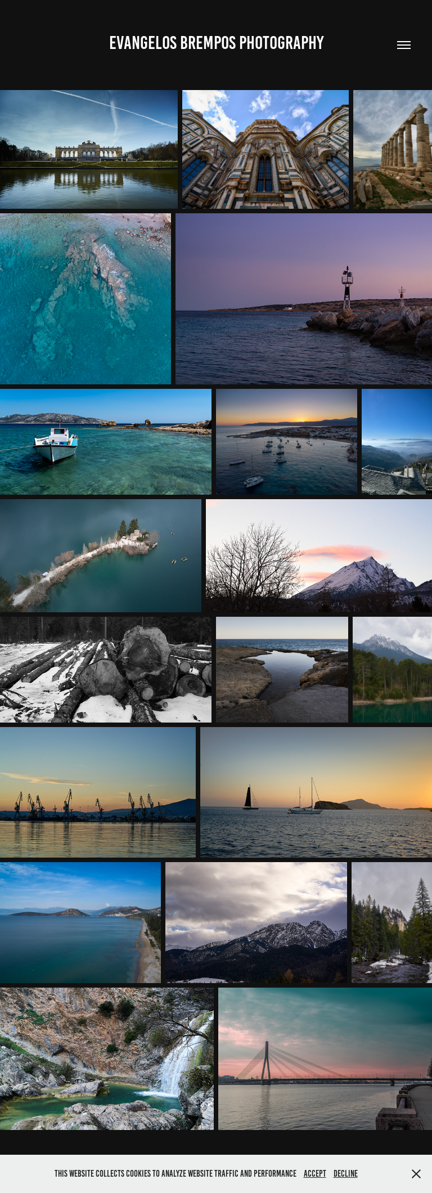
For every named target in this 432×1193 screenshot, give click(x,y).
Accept (315, 1173)
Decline (346, 1173)
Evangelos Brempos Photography (216, 43)
